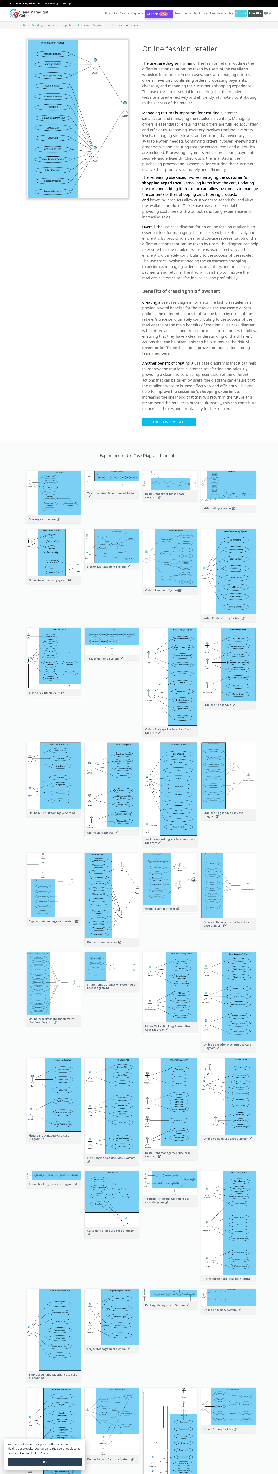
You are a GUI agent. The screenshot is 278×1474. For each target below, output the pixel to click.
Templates (66, 25)
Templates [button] (218, 13)
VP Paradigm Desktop (59, 3)
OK (45, 1461)
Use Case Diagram (91, 25)
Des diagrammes (42, 25)
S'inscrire (241, 13)
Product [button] (111, 13)
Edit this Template (169, 422)
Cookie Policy (39, 1453)
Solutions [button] (201, 13)
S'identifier (255, 13)
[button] (131, 13)
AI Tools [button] (159, 14)
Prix (230, 13)
